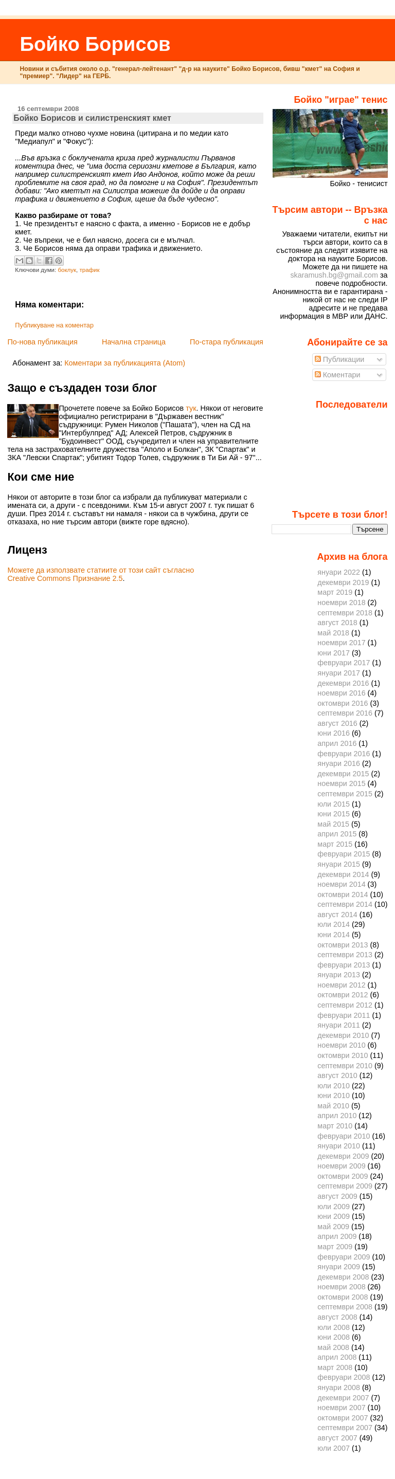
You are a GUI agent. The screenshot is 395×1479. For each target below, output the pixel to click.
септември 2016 (344, 713)
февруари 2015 (343, 854)
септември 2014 (344, 904)
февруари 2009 (343, 1257)
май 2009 (333, 1226)
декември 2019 (343, 582)
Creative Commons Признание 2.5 (64, 578)
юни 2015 (333, 814)
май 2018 (333, 633)
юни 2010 (333, 1095)
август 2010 (337, 1075)
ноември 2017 (341, 642)
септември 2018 (344, 613)
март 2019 (334, 592)
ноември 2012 (341, 985)
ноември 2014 (341, 884)
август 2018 (337, 622)
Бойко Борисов (95, 44)
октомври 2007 (342, 1418)
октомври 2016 (342, 703)
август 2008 (337, 1317)
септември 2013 (344, 955)
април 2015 (336, 834)
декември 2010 (343, 1035)
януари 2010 (338, 1146)
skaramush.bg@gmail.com (334, 275)
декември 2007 (343, 1398)
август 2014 (337, 914)
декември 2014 (343, 874)
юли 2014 (333, 924)
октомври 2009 (342, 1176)
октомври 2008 (342, 1297)
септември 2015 (344, 794)
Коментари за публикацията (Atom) (124, 363)
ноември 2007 (341, 1407)
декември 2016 (343, 683)
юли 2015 (333, 804)
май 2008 (333, 1347)
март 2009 (334, 1247)
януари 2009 (338, 1267)
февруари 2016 (343, 754)
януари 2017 (338, 673)
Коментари (338, 375)
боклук (67, 270)
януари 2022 (338, 572)
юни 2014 (333, 934)
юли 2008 (333, 1327)
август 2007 (337, 1438)
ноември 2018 (341, 602)
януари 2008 (338, 1387)
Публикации (340, 359)
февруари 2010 (343, 1136)
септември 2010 (344, 1066)
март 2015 (334, 844)
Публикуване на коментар (54, 325)
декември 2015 (343, 774)
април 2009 (336, 1236)
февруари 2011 (343, 1015)
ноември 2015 (341, 783)
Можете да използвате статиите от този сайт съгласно (100, 570)
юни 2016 (333, 733)
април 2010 (336, 1115)
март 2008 (334, 1367)
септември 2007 (344, 1427)
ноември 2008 (341, 1287)
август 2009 (337, 1196)
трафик (89, 270)
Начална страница (134, 342)
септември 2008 (344, 1307)
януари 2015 (338, 864)
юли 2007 (333, 1448)
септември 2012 (344, 1005)
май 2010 (333, 1106)
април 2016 (336, 743)
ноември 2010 (341, 1045)
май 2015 (333, 824)
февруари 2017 (343, 663)
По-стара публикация (226, 342)
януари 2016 (338, 763)
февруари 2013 (343, 965)
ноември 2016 (341, 693)
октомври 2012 (342, 995)
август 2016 (337, 723)
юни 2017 (333, 653)
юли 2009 (333, 1206)
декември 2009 (343, 1156)
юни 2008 (333, 1337)
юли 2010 (333, 1086)
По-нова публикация (42, 342)
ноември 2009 (341, 1166)
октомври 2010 (342, 1055)
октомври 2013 (342, 945)
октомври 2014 (342, 894)
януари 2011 (338, 1025)
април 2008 (336, 1357)
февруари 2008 (343, 1377)
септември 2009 (344, 1186)
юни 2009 (333, 1216)
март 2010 (334, 1126)
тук (191, 408)
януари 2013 (338, 975)
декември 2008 (343, 1277)
